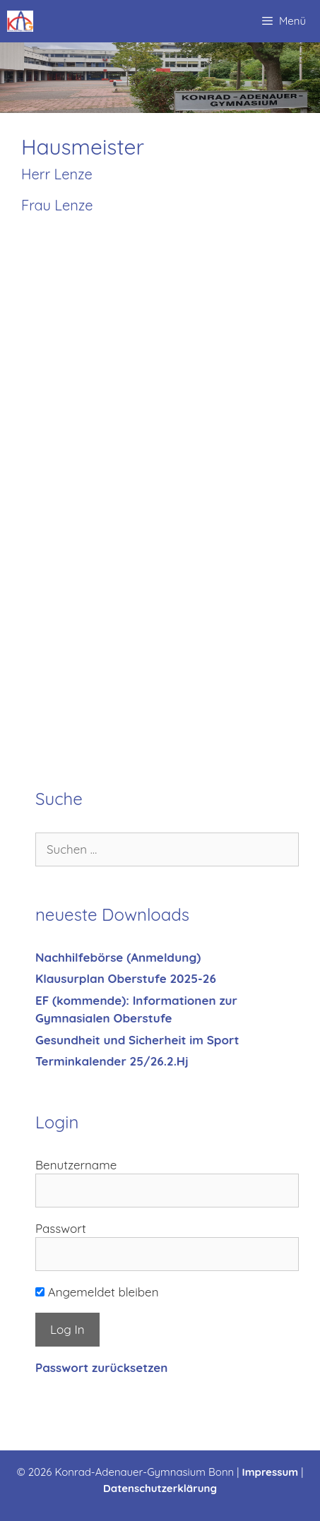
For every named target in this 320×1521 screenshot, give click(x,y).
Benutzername (76, 1164)
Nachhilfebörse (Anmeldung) (118, 957)
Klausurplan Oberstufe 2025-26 (125, 978)
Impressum (270, 1472)
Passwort (60, 1228)
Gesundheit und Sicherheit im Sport (137, 1039)
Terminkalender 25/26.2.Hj (112, 1061)
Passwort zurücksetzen (101, 1367)
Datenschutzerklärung (160, 1488)
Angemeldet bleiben (97, 1291)
